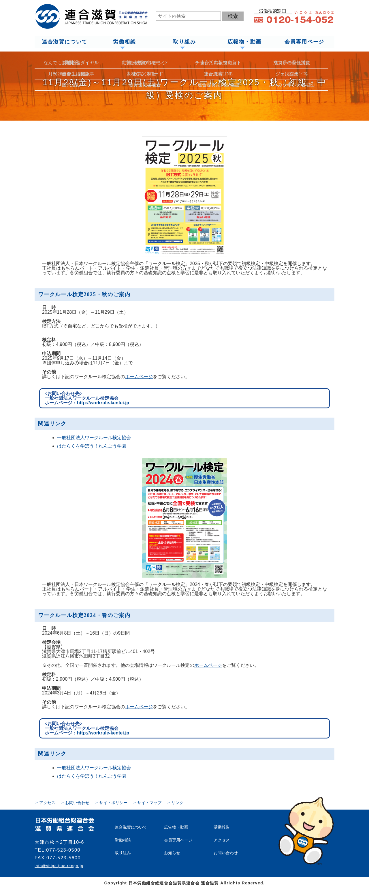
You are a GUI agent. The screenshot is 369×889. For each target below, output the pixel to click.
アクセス (47, 802)
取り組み (184, 42)
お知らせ (172, 852)
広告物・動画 (176, 827)
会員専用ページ (305, 42)
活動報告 (222, 827)
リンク (177, 802)
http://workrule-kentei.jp (103, 402)
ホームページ (139, 376)
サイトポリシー (113, 802)
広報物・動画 (244, 42)
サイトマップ (149, 802)
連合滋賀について (64, 42)
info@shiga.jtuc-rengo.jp (59, 866)
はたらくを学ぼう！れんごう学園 (91, 445)
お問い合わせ (77, 802)
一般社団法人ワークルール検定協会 (94, 437)
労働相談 (124, 42)
